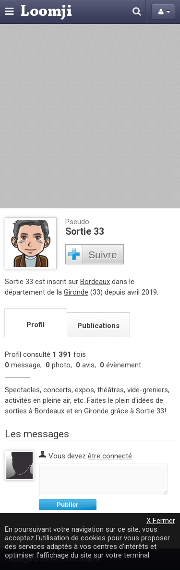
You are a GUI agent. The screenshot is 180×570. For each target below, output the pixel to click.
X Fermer (160, 520)
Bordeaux (95, 281)
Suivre (102, 254)
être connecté (110, 456)
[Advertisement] (90, 116)
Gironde (76, 292)
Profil (35, 324)
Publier (67, 504)
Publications (98, 325)
